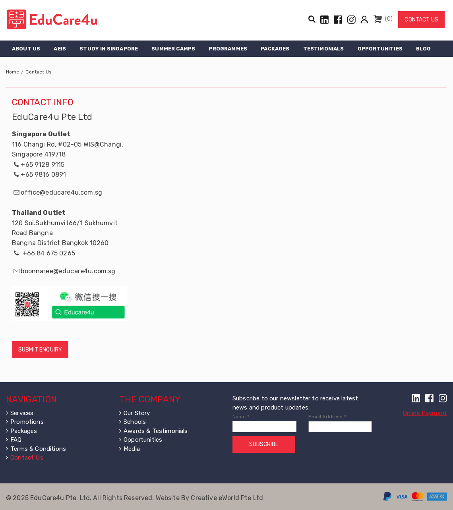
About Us (26, 49)
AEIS (60, 49)
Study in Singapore (108, 49)
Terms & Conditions (38, 448)
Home (12, 72)
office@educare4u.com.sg (61, 192)
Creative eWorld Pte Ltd (227, 498)
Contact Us (421, 19)
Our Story (137, 413)
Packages (275, 49)
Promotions (27, 421)
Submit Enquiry (40, 349)
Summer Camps (173, 49)
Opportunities (380, 49)
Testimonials (323, 49)
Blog (423, 49)
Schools (135, 421)
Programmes (228, 49)
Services (21, 413)
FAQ (15, 439)
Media (132, 448)
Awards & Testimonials (156, 431)
